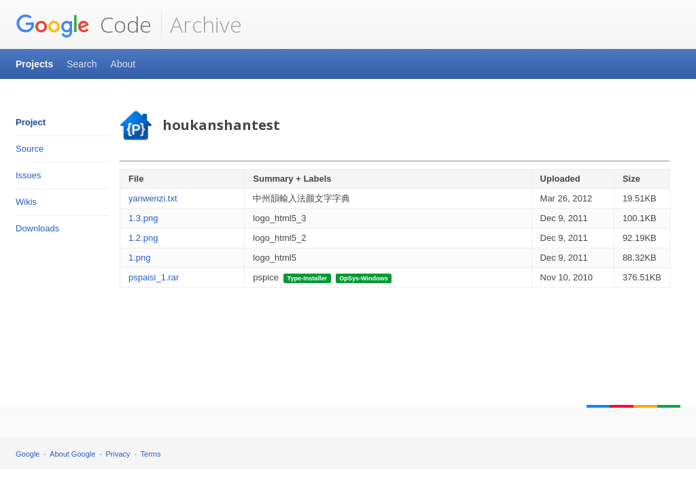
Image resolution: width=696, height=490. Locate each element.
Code (84, 24)
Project (31, 122)
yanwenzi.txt (152, 198)
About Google (72, 454)
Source (30, 149)
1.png (139, 257)
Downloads (37, 228)
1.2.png (143, 238)
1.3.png (143, 218)
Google (27, 454)
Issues (28, 175)
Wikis (26, 202)
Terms (151, 454)
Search (82, 64)
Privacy (118, 454)
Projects (34, 64)
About (123, 64)
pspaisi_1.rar (153, 277)
